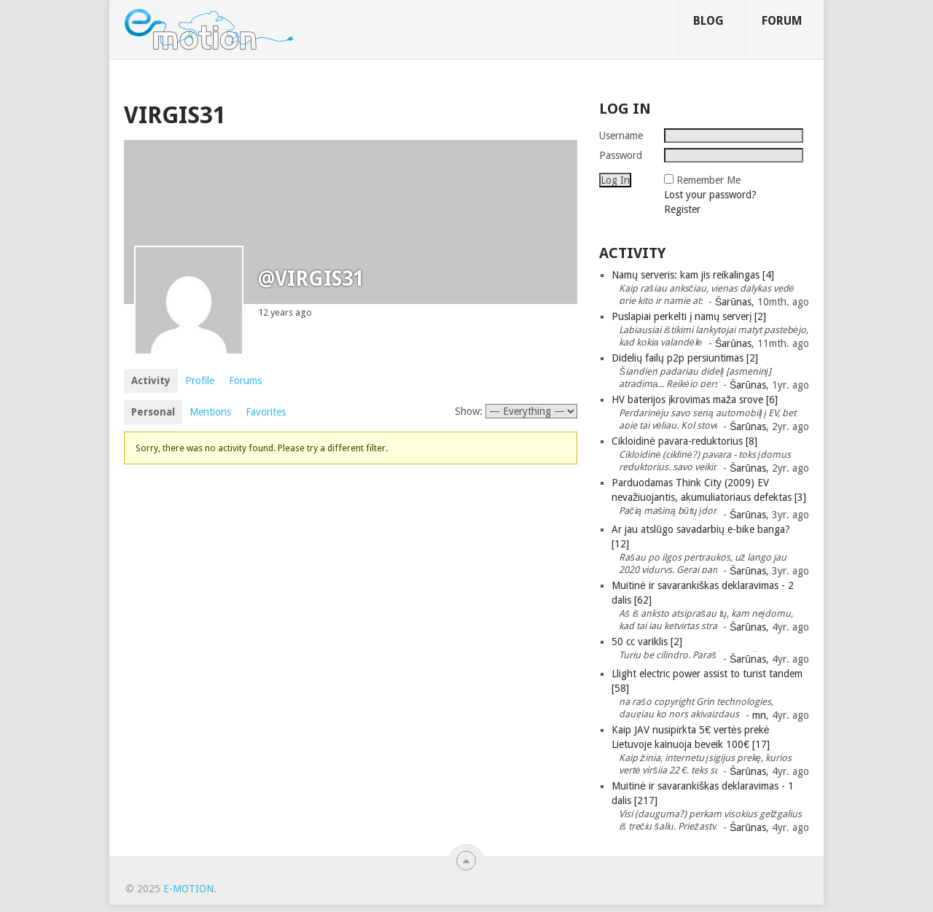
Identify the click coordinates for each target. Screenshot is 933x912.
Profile (199, 380)
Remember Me (708, 180)
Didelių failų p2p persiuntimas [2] (685, 358)
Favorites (266, 412)
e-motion (188, 889)
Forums (245, 380)
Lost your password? (710, 194)
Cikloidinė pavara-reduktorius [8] (684, 441)
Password (620, 155)
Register (682, 209)
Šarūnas (733, 302)
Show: (469, 411)
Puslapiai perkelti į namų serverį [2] (689, 316)
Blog (708, 21)
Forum (782, 21)
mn (759, 715)
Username (621, 135)
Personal (153, 412)
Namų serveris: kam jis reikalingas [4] (693, 275)
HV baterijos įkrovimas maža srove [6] (695, 399)
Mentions (210, 412)
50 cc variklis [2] (647, 641)
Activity (151, 380)
